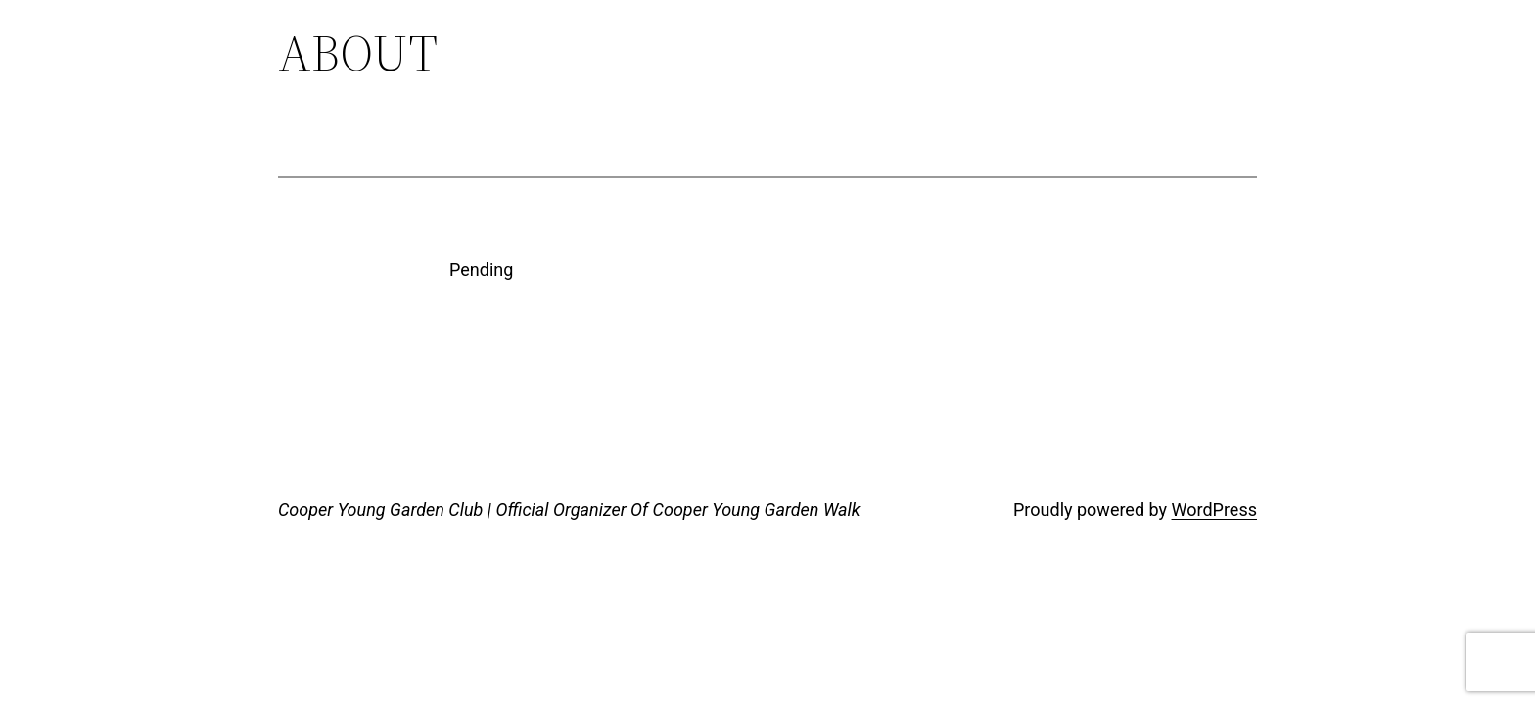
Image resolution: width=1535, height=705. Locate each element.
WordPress (1214, 509)
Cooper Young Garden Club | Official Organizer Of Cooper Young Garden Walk (569, 509)
